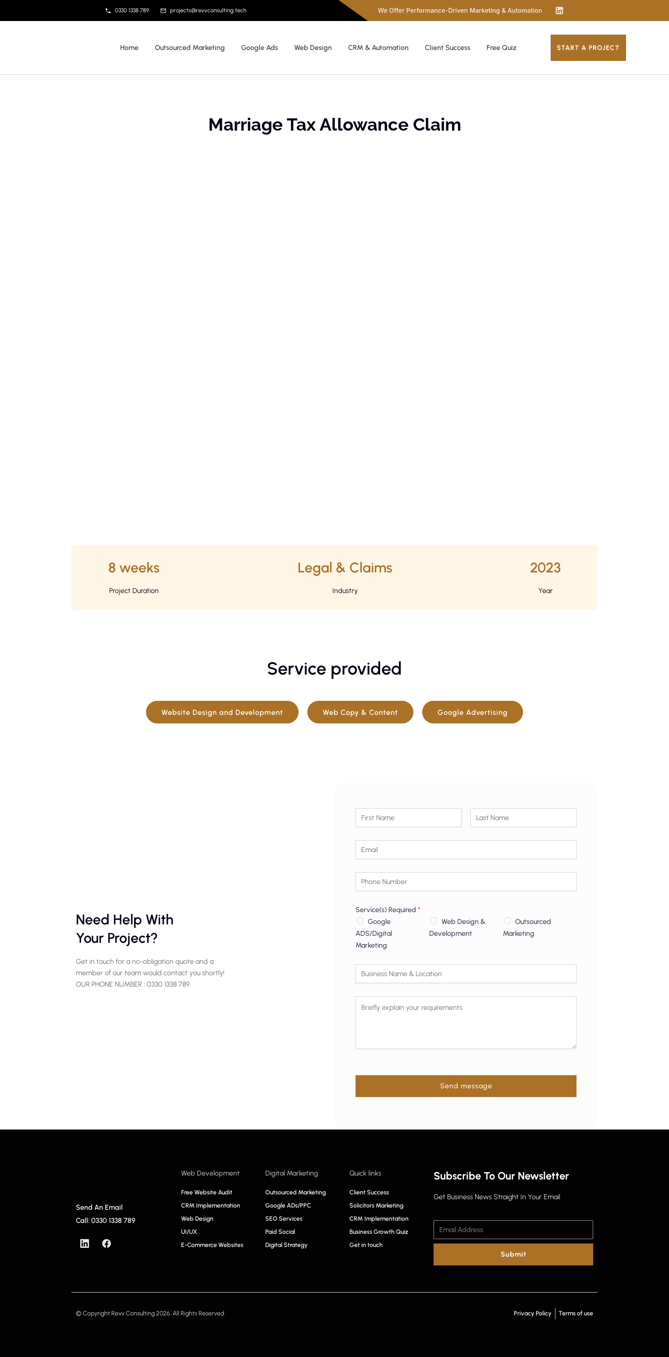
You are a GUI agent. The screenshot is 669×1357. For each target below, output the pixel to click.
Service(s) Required (388, 910)
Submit (514, 1254)
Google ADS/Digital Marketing (374, 933)
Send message (466, 1086)
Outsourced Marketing (190, 47)
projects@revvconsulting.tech (203, 10)
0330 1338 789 (127, 10)
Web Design (313, 47)
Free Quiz (501, 47)
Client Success (447, 47)
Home (129, 47)
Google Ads (259, 47)
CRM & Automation (378, 47)
